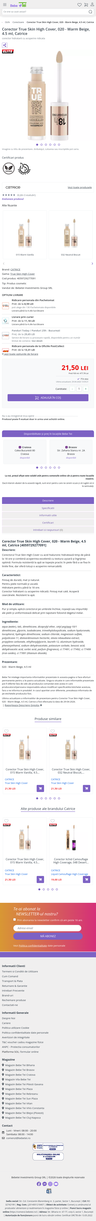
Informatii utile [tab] (48, 515)
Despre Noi (8, 1018)
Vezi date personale (39, 945)
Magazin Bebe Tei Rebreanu (20, 1093)
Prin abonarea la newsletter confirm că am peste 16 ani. (50, 920)
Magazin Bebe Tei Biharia (18, 1065)
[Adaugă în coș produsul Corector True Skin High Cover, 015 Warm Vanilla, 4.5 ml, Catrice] (40, 788)
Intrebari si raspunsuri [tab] (48, 529)
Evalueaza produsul (13, 199)
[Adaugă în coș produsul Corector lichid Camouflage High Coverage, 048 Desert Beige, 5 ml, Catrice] (86, 879)
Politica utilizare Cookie (15, 1027)
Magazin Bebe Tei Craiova (18, 1074)
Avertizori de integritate (16, 1037)
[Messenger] (44, 1184)
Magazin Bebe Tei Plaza (17, 1089)
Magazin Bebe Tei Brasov (18, 1069)
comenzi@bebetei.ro (18, 1138)
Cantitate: (61, 388)
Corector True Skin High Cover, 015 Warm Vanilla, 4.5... (25, 771)
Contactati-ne (10, 1005)
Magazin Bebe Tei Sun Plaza (20, 1098)
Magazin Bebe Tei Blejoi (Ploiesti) (23, 1113)
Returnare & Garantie (14, 985)
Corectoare (18, 22)
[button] (37, 145)
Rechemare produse (14, 1000)
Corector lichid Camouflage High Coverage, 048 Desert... (71, 861)
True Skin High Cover (22, 273)
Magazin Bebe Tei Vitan (17, 1103)
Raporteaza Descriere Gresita (23, 705)
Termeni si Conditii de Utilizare (20, 971)
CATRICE (15, 269)
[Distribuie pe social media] (4, 45)
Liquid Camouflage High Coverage (69, 874)
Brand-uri (7, 995)
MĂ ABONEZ (48, 936)
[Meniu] (4, 4)
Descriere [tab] (48, 500)
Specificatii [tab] (48, 508)
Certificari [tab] (48, 522)
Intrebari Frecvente (13, 990)
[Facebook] (39, 1184)
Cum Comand (10, 976)
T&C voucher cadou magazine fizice (22, 1042)
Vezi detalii (37, 340)
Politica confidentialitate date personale (25, 1032)
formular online (29, 1051)
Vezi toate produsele (80, 187)
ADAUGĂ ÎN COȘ (48, 398)
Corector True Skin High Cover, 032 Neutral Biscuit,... (71, 771)
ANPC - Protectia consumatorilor (21, 1046)
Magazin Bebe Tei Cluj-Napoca (21, 1117)
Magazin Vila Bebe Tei (16, 1079)
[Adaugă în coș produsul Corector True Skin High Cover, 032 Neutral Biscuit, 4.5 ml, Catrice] (86, 788)
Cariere (6, 1023)
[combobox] (48, 12)
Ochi (7, 22)
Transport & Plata (12, 981)
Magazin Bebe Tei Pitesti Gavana (22, 1084)
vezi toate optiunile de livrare (20, 354)
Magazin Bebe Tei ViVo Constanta (23, 1108)
